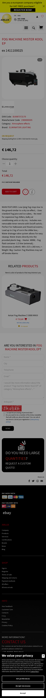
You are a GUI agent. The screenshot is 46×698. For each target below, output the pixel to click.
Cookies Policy (34, 671)
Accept (23, 693)
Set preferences (23, 679)
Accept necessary (23, 686)
